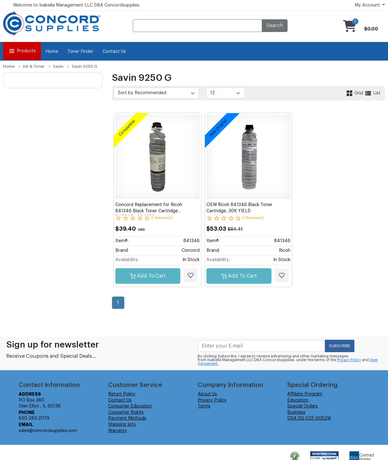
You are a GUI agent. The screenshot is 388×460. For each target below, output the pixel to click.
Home (51, 51)
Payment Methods (127, 418)
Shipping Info (122, 424)
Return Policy (122, 394)
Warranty (117, 431)
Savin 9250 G (84, 66)
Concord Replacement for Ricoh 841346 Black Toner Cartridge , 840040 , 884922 (148, 211)
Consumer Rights (126, 412)
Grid (355, 93)
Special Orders (302, 406)
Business (296, 412)
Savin (58, 66)
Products (22, 51)
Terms (204, 406)
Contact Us (114, 51)
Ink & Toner (34, 66)
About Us (207, 394)
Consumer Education (130, 406)
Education (297, 400)
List (372, 93)
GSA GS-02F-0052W (309, 418)
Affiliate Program (304, 394)
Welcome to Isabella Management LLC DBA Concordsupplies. (76, 5)
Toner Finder (80, 51)
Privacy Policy (349, 360)
